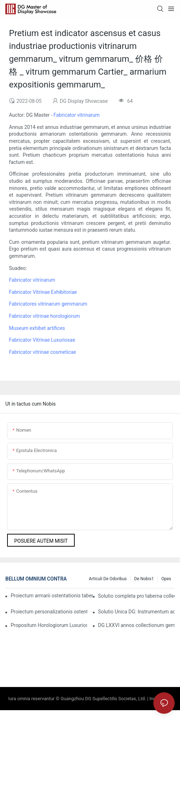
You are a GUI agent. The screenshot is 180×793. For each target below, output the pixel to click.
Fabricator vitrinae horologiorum (44, 316)
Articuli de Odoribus (108, 578)
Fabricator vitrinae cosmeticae (42, 352)
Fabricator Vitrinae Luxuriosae (42, 340)
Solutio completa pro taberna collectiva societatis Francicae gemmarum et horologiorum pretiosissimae (136, 596)
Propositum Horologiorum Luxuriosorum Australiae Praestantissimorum (49, 625)
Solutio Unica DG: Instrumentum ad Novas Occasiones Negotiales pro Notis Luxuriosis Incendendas (136, 611)
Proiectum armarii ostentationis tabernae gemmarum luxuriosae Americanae (52, 595)
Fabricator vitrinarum (76, 115)
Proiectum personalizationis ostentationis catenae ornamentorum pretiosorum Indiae (49, 611)
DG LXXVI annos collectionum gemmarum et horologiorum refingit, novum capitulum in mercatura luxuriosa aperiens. (136, 625)
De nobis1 (144, 578)
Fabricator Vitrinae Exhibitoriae (43, 292)
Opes (166, 578)
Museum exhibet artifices (37, 328)
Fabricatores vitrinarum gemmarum (48, 304)
